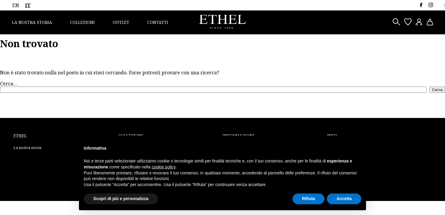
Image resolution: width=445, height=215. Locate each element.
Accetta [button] (344, 198)
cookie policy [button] (164, 167)
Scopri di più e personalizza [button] (120, 198)
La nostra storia (32, 22)
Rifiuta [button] (308, 198)
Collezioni (82, 22)
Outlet (121, 22)
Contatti (157, 22)
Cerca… (8, 84)
